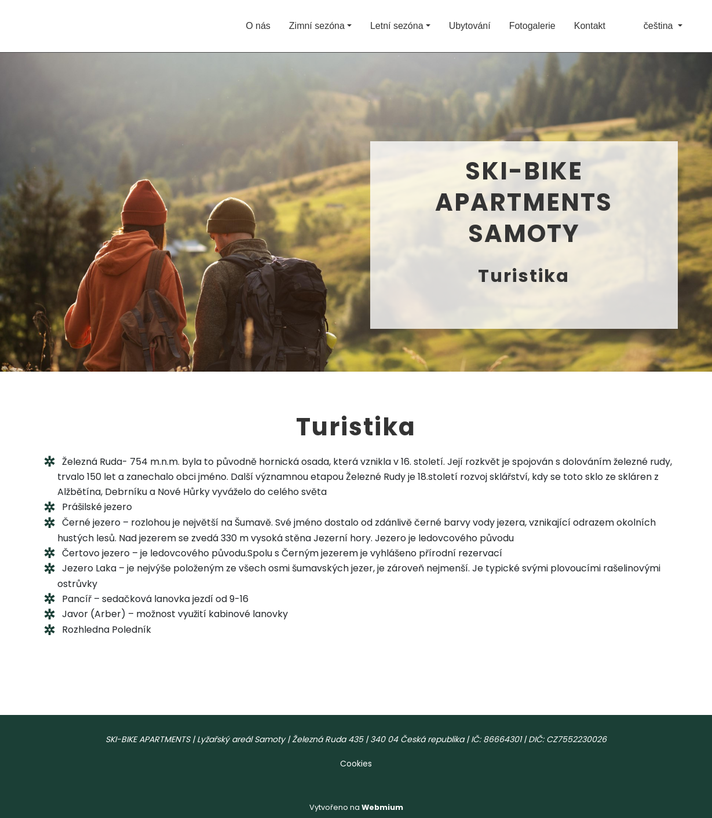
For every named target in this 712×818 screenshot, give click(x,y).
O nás (258, 26)
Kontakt (589, 26)
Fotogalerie (532, 26)
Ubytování (470, 26)
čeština (650, 26)
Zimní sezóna (317, 26)
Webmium (382, 807)
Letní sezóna (396, 26)
